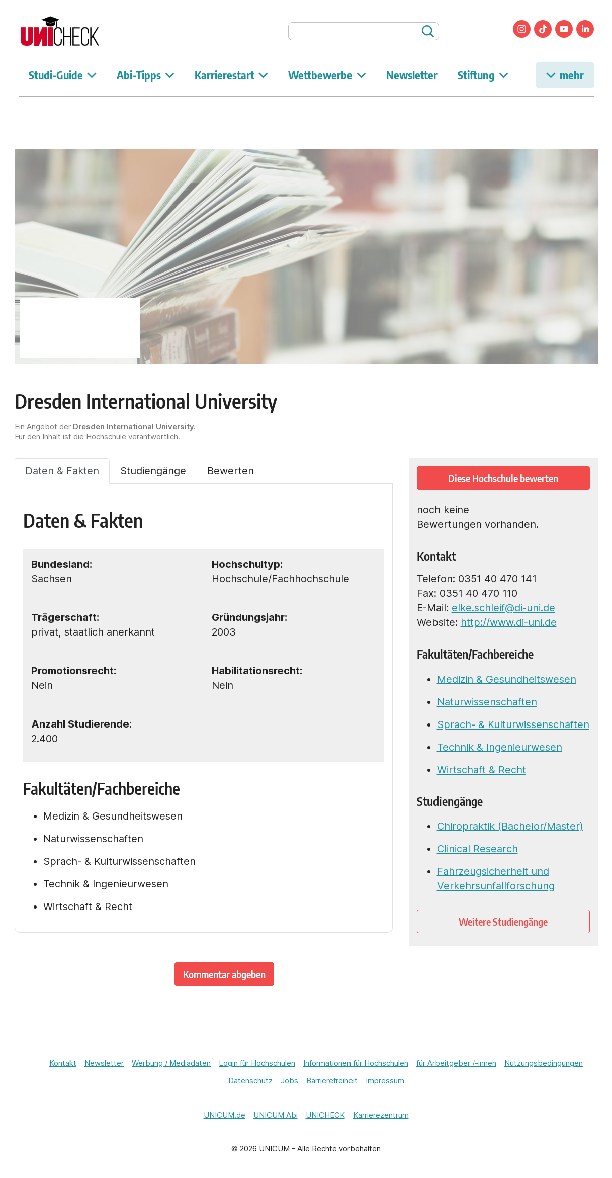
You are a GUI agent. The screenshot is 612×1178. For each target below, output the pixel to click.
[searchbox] (363, 31)
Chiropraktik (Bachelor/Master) (510, 826)
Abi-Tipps (145, 75)
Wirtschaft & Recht (481, 770)
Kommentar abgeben (224, 974)
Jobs (289, 1080)
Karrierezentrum (381, 1115)
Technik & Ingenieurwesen (499, 747)
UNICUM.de (224, 1115)
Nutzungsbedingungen (543, 1063)
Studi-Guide (63, 75)
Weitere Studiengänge (503, 921)
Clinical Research (477, 849)
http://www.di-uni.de (509, 622)
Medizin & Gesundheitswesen (506, 679)
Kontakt (62, 1063)
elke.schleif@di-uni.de (503, 608)
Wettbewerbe (327, 75)
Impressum (385, 1080)
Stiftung (483, 75)
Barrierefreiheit (332, 1080)
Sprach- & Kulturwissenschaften (513, 724)
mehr (565, 75)
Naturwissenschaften (487, 702)
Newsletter (412, 75)
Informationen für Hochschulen (355, 1063)
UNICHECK (325, 1115)
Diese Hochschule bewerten (503, 478)
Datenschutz (250, 1080)
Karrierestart (231, 75)
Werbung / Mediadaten (171, 1063)
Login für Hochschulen (257, 1063)
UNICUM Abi (275, 1115)
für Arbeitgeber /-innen (456, 1063)
